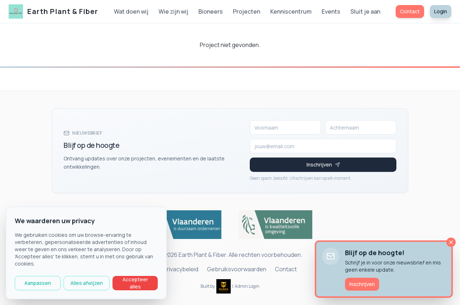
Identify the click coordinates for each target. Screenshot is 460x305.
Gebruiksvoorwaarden (236, 269)
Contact (410, 11)
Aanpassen (37, 283)
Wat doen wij (131, 11)
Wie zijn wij (173, 11)
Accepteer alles (135, 283)
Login (440, 11)
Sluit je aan (365, 11)
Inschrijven (362, 284)
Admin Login (247, 286)
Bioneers (210, 11)
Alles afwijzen (86, 283)
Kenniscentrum (291, 11)
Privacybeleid (180, 269)
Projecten (246, 11)
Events (331, 11)
